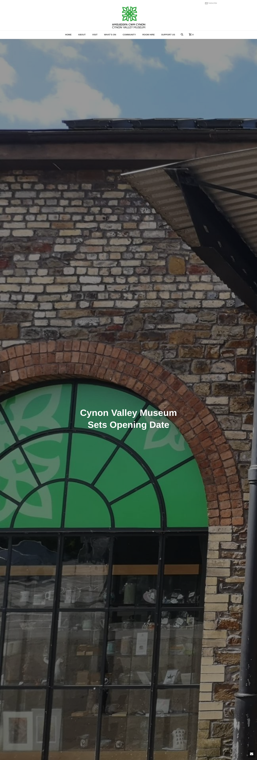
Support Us (168, 34)
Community (129, 34)
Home (68, 34)
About (82, 34)
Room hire (148, 34)
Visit (95, 34)
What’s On (110, 34)
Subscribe (211, 3)
